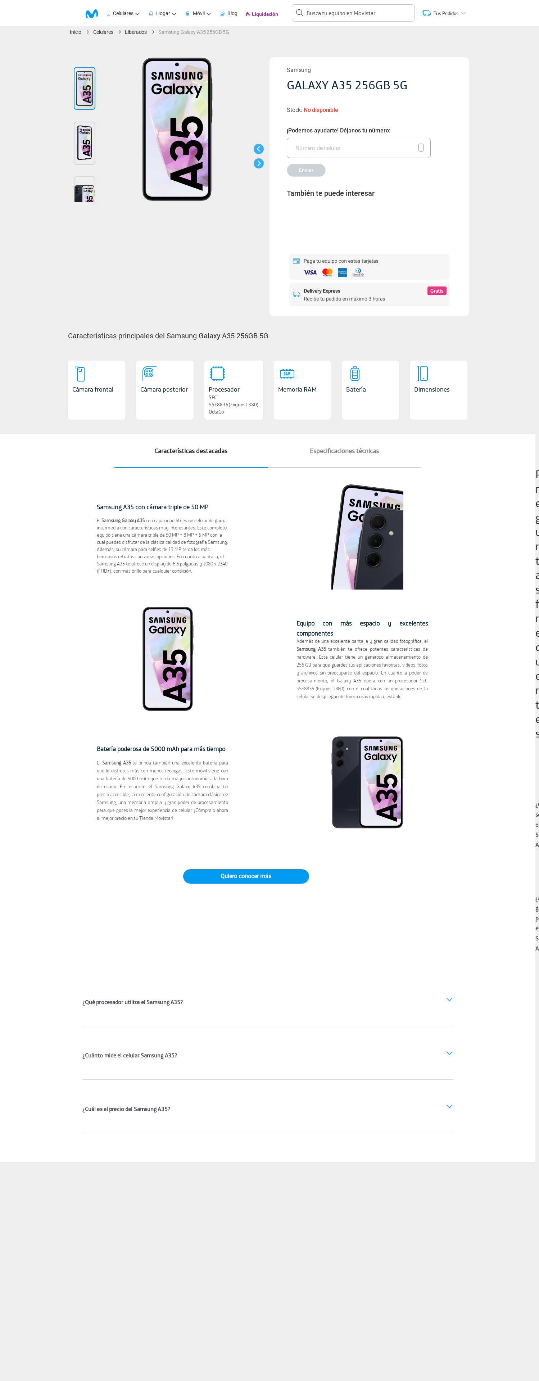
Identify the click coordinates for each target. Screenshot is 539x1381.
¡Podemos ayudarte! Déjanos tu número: (338, 130)
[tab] (96, 13)
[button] (259, 149)
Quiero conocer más (246, 876)
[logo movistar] (95, 13)
